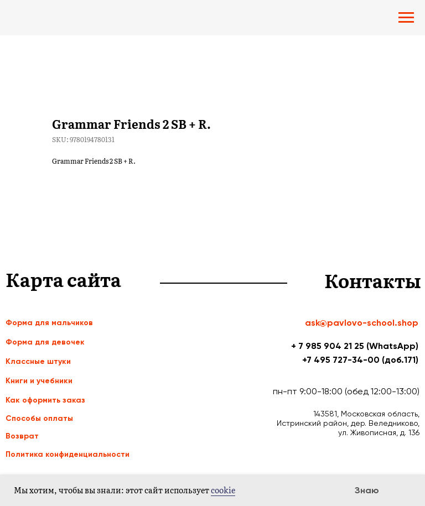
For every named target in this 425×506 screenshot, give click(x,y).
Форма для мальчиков (49, 322)
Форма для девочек (45, 342)
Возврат (22, 436)
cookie (223, 489)
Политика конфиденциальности (67, 454)
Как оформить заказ (45, 400)
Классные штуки (38, 361)
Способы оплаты (39, 418)
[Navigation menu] (406, 17)
